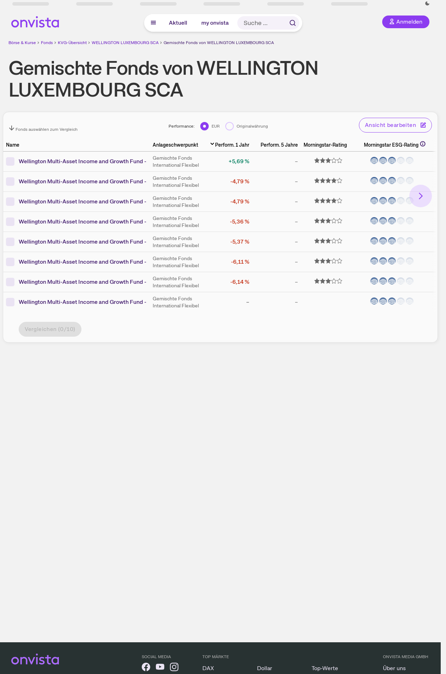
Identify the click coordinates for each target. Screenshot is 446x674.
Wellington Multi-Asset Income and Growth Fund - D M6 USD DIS (101, 241)
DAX (208, 668)
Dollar (264, 668)
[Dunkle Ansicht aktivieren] (427, 3)
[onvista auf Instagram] (174, 668)
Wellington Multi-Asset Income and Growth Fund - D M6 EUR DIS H (104, 161)
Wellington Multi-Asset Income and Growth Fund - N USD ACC (98, 181)
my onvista (215, 22)
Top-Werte (325, 668)
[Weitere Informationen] (423, 144)
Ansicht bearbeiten (395, 125)
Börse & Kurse (22, 42)
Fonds (47, 42)
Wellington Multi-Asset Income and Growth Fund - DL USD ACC (100, 261)
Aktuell (178, 22)
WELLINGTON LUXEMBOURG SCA (125, 42)
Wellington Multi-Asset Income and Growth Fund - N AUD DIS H (100, 302)
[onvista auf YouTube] (160, 668)
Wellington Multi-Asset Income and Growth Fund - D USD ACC (98, 221)
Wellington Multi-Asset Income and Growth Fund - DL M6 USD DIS (103, 282)
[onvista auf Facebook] (146, 668)
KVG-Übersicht (72, 42)
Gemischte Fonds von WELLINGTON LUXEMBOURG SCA (219, 42)
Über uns (394, 668)
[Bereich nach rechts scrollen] (420, 196)
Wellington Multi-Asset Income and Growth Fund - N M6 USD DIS (101, 201)
